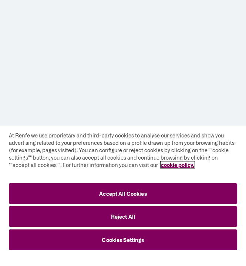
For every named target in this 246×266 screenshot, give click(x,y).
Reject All (123, 216)
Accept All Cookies (123, 194)
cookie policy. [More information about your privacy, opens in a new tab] (177, 165)
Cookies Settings (123, 240)
